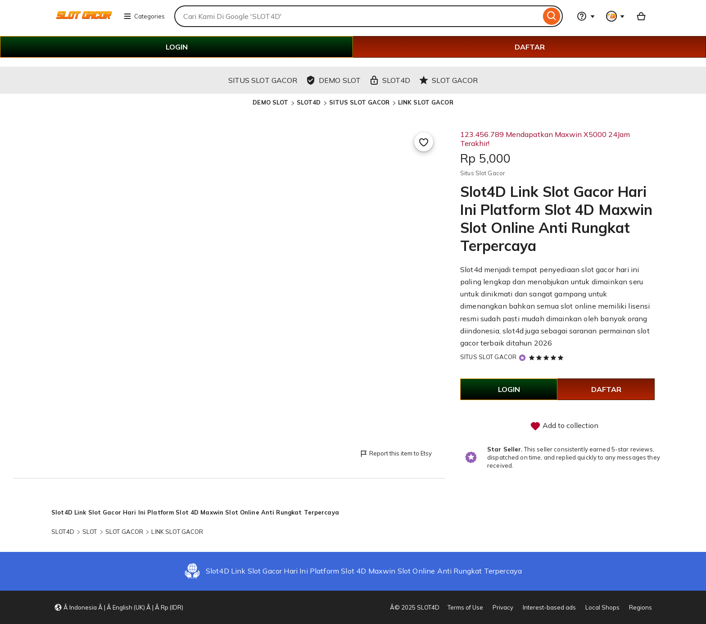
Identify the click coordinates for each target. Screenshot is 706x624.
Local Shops (602, 607)
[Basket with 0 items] (641, 16)
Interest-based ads (549, 607)
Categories (144, 16)
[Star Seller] (522, 357)
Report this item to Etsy (395, 454)
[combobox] (357, 16)
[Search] (552, 16)
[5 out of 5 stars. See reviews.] (547, 357)
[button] (118, 607)
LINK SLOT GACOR (425, 102)
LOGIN (177, 46)
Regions (640, 607)
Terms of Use (465, 607)
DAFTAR (530, 46)
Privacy (503, 607)
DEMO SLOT (270, 102)
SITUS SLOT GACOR (359, 102)
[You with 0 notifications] (615, 16)
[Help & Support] (586, 16)
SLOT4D (309, 102)
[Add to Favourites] (423, 141)
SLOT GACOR (124, 531)
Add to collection (564, 426)
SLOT (89, 531)
